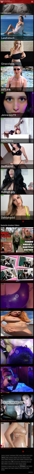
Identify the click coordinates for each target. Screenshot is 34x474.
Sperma (3, 457)
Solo (18, 457)
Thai (21, 457)
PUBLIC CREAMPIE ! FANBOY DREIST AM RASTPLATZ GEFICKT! (12, 253)
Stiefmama (9, 466)
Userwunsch (28, 457)
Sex (12, 461)
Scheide (28, 468)
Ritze (17, 455)
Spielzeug (20, 455)
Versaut (6, 459)
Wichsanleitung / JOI (4, 466)
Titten (7, 457)
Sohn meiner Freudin (17, 461)
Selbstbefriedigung (12, 455)
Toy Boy (20, 468)
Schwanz (22, 466)
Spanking (6, 468)
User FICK (24, 468)
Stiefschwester (11, 459)
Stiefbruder (15, 457)
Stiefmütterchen (26, 459)
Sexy (2, 463)
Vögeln (3, 461)
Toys (30, 461)
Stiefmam (30, 466)
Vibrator (3, 468)
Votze (27, 466)
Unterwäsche (11, 457)
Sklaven (24, 455)
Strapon (18, 459)
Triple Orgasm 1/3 (4, 364)
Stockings (24, 457)
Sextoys (31, 455)
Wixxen (9, 461)
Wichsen (6, 463)
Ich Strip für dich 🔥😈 (5, 336)
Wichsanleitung (23, 461)
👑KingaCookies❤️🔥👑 (5, 392)
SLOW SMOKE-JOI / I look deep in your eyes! (8, 420)
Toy (18, 466)
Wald (13, 466)
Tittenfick (6, 461)
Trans (16, 466)
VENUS (31, 459)
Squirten (3, 459)
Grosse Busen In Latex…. (5, 308)
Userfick (28, 455)
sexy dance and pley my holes (6, 448)
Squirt (15, 459)
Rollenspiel (21, 459)
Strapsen (12, 468)
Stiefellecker (16, 468)
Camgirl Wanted (30, 472)
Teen (27, 461)
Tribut (9, 468)
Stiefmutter (3, 455)
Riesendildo (7, 455)
